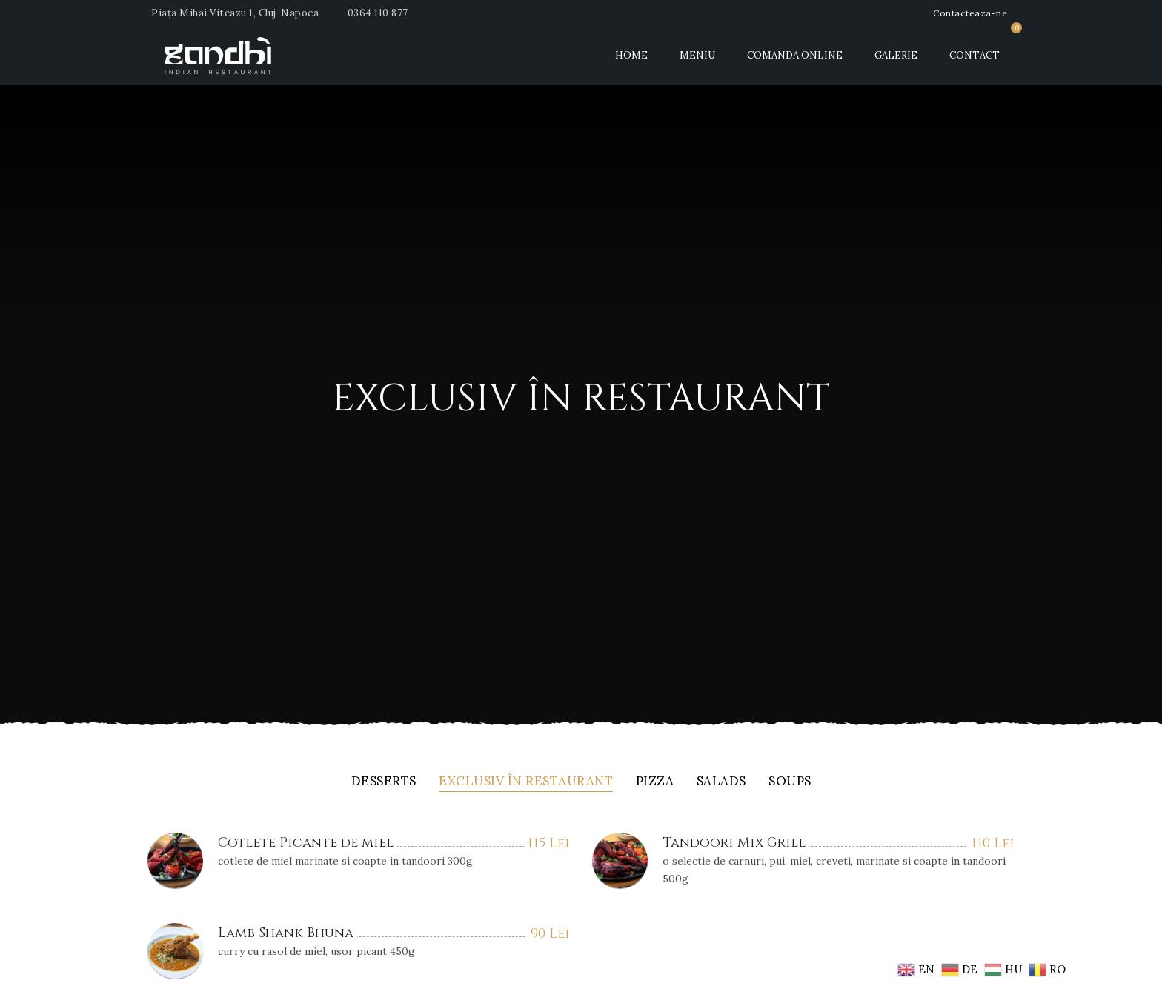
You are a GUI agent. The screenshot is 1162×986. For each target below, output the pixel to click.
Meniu (697, 55)
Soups (789, 782)
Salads (721, 782)
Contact (974, 55)
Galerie (895, 55)
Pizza (655, 782)
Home (631, 55)
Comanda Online (795, 55)
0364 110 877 (378, 13)
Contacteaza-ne (970, 13)
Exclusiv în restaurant (526, 782)
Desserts (383, 782)
